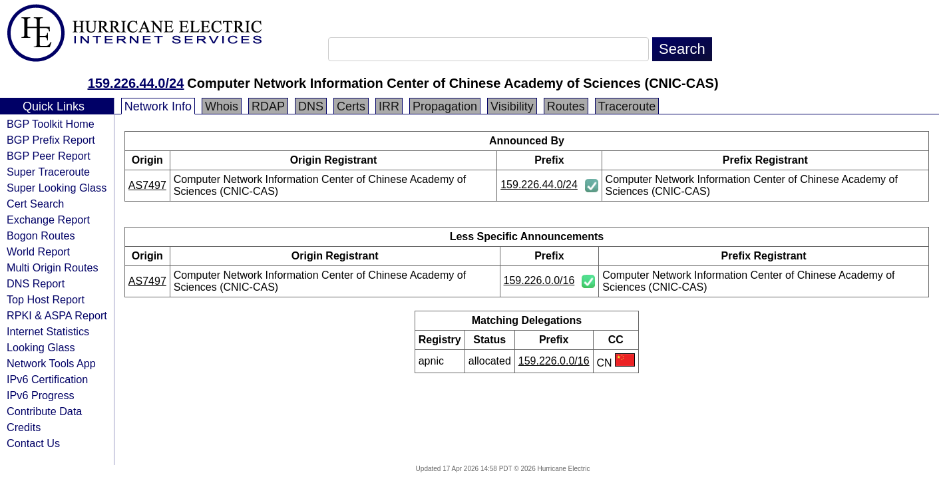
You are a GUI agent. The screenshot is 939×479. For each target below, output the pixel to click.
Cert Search (35, 204)
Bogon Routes (41, 235)
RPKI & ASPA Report (57, 315)
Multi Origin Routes (52, 267)
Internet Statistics (48, 331)
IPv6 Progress (41, 395)
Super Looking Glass (56, 188)
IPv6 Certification (47, 379)
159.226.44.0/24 (136, 83)
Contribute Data (44, 411)
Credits (24, 427)
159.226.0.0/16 (539, 280)
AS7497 (147, 185)
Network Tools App (51, 363)
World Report (38, 251)
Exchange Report (48, 220)
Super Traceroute (48, 172)
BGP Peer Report (49, 156)
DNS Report (36, 283)
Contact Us (33, 443)
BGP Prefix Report (51, 140)
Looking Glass (41, 347)
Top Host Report (46, 299)
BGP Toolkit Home (50, 124)
